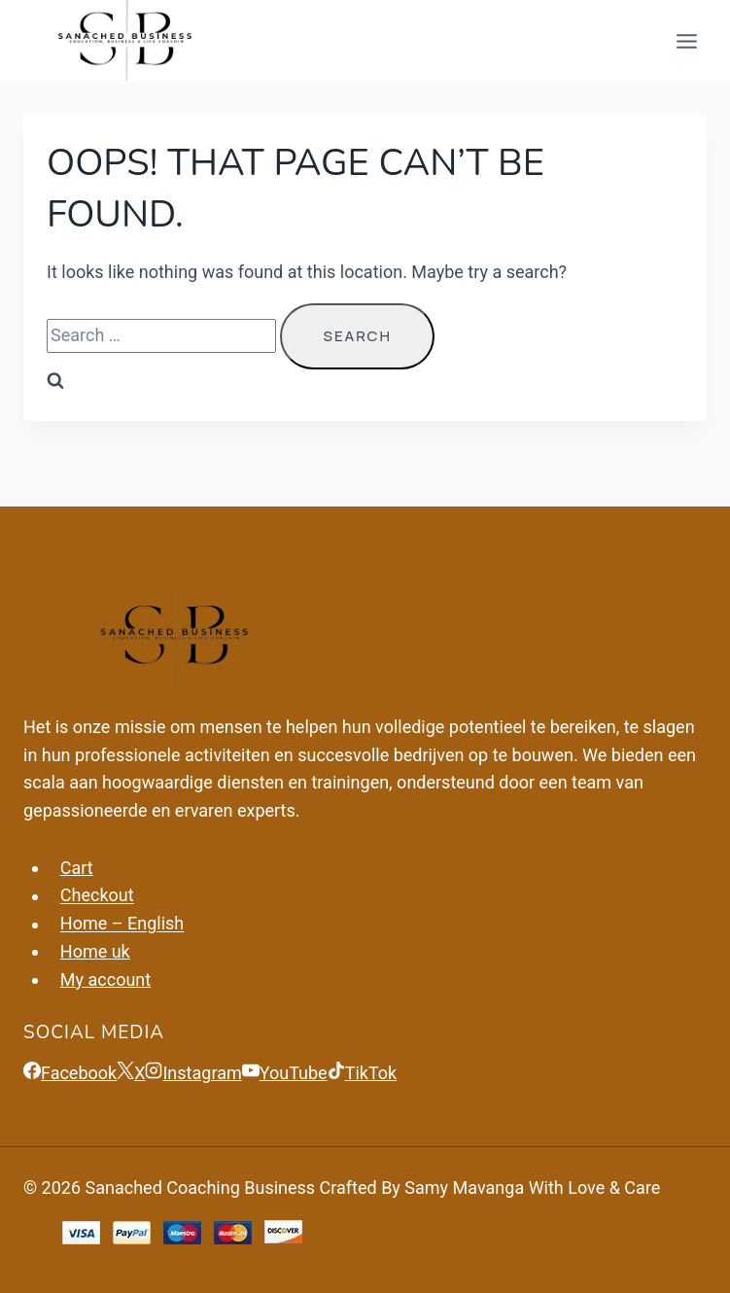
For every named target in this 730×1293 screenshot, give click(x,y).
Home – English (122, 924)
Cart (76, 867)
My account (105, 979)
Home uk (95, 951)
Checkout (97, 896)
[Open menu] (686, 41)
